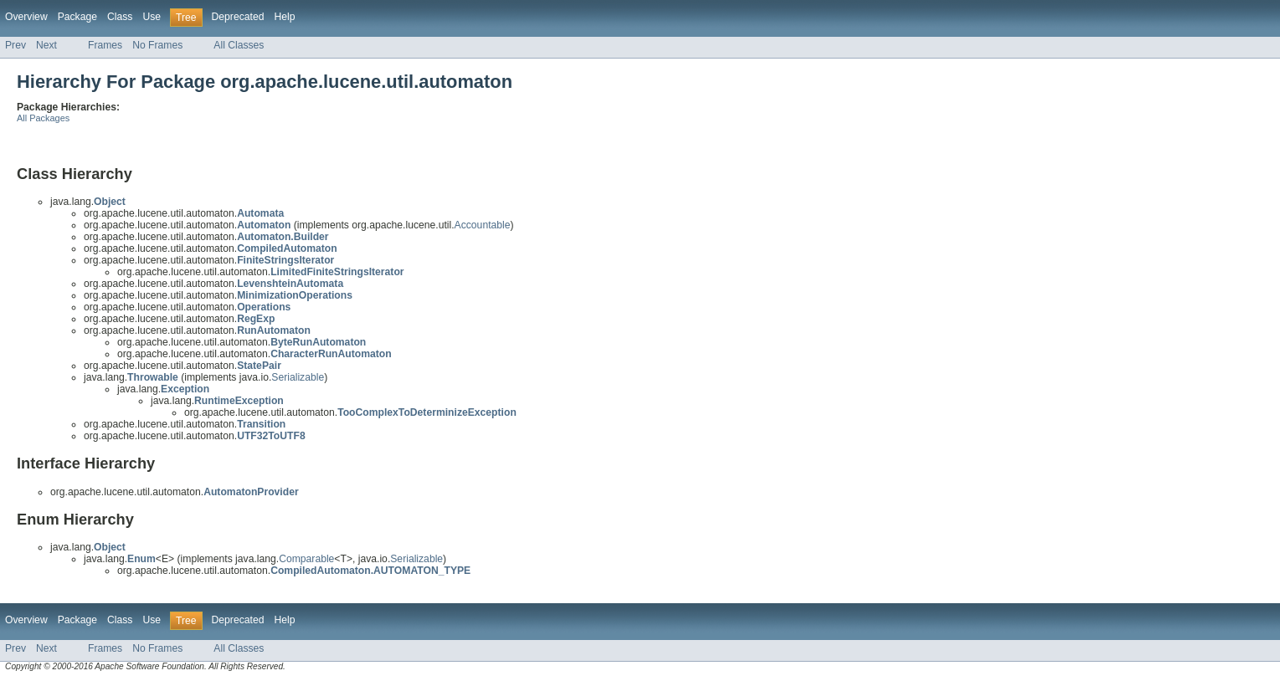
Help (284, 17)
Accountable (483, 225)
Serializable (297, 377)
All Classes (238, 45)
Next (46, 45)
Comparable (306, 559)
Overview (26, 17)
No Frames (157, 45)
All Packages (43, 118)
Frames (105, 45)
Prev (15, 45)
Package (77, 17)
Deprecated (238, 17)
